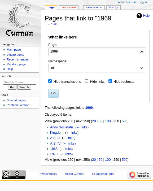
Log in (143, 2)
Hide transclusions (67, 82)
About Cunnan (74, 173)
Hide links (97, 82)
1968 (54, 149)
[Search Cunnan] (19, 82)
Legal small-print (103, 173)
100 (108, 121)
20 (94, 121)
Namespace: (57, 61)
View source (94, 7)
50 (100, 121)
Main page (14, 49)
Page (51, 7)
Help (146, 16)
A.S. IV (55, 143)
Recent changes (18, 59)
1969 (54, 24)
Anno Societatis (61, 127)
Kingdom (56, 132)
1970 (54, 154)
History (113, 7)
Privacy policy (47, 173)
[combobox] (97, 51)
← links (82, 127)
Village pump (15, 54)
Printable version (18, 105)
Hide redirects (123, 82)
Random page (16, 64)
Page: (52, 45)
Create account (127, 2)
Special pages (16, 100)
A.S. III (55, 138)
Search (6, 76)
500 (124, 121)
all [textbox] (53, 68)
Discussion (69, 7)
